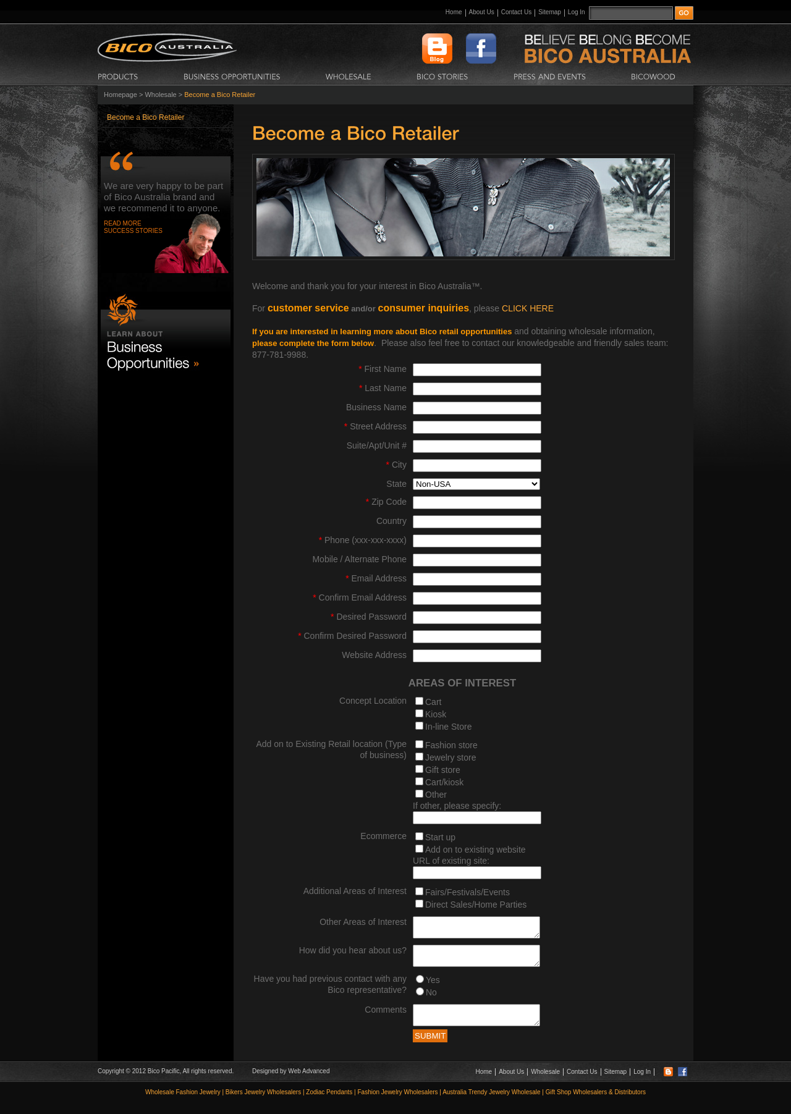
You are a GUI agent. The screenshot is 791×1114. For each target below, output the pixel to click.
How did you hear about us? (353, 954)
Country (391, 521)
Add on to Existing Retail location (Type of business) (331, 749)
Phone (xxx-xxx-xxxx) (363, 540)
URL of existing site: (451, 861)
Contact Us (516, 12)
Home (454, 12)
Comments (386, 1017)
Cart (433, 702)
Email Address (376, 578)
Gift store (442, 770)
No (431, 1000)
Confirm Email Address (360, 597)
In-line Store (448, 727)
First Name (382, 369)
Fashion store (451, 745)
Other (436, 795)
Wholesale (160, 94)
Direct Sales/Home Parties (476, 904)
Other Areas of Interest (363, 922)
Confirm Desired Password (352, 636)
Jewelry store (450, 757)
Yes (433, 987)
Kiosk (435, 714)
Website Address (374, 655)
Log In (576, 12)
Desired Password (369, 617)
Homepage (120, 94)
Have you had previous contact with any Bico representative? (330, 991)
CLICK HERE (528, 308)
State (396, 484)
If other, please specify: (457, 806)
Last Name (383, 388)
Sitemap (549, 12)
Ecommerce (383, 836)
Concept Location (373, 701)
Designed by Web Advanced (290, 1082)
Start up (440, 837)
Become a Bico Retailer (145, 117)
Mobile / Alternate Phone (359, 559)
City (396, 465)
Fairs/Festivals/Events (467, 892)
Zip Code (386, 502)
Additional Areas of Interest (355, 891)
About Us (481, 12)
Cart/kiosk (444, 782)
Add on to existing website (475, 849)
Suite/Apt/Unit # (377, 445)
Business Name (376, 407)
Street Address (375, 426)
